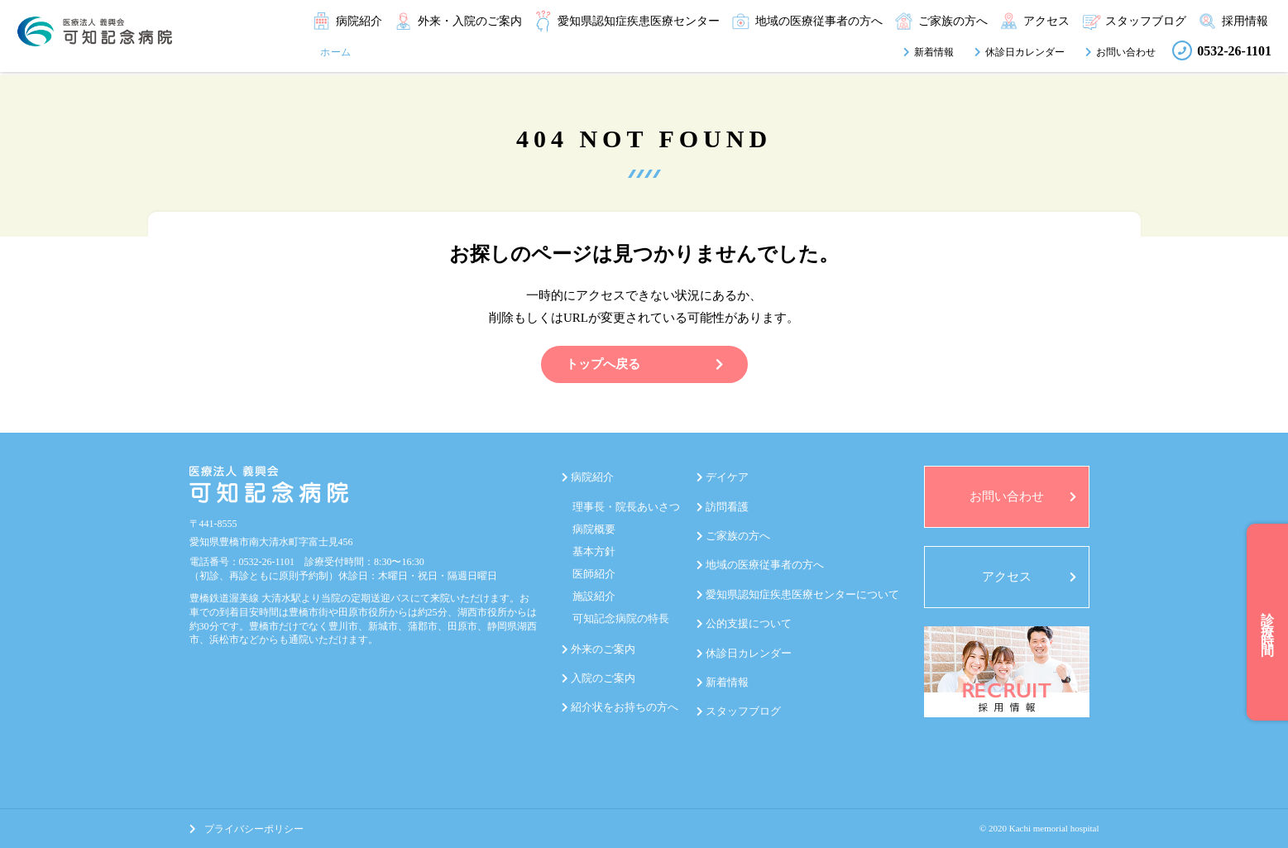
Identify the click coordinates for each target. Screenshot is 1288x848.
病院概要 (593, 529)
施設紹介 (593, 596)
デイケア (727, 477)
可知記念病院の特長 (620, 618)
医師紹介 (593, 574)
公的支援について (749, 623)
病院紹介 (592, 477)
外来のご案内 (603, 649)
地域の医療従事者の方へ (765, 564)
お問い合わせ (1126, 52)
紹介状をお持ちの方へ (624, 707)
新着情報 (934, 52)
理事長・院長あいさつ (626, 507)
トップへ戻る (644, 364)
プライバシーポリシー (246, 829)
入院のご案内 (603, 678)
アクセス (1007, 576)
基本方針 (593, 551)
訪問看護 (727, 507)
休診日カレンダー (1025, 52)
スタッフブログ (743, 711)
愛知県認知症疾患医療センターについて (802, 594)
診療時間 (1268, 622)
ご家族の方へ (738, 535)
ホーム (336, 52)
